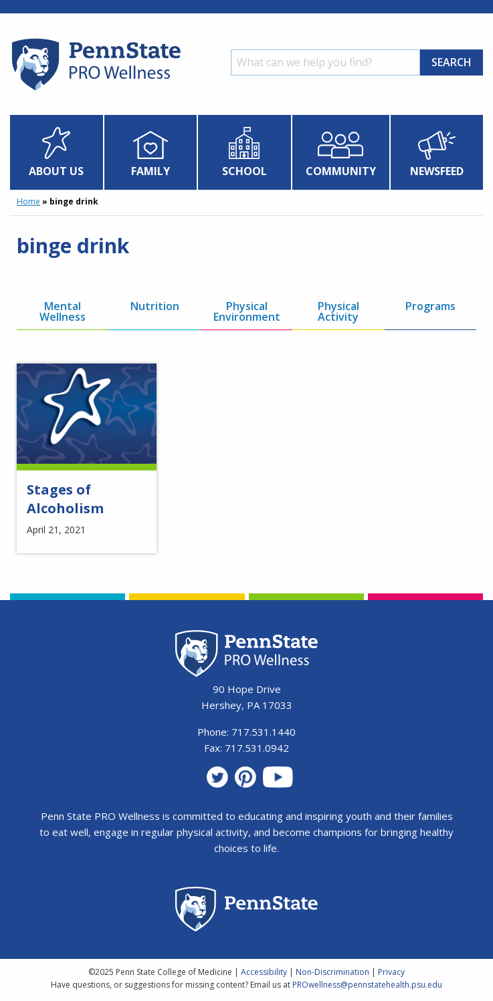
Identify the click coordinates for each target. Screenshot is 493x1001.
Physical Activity (338, 311)
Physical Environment (246, 311)
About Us (56, 171)
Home (28, 201)
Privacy (391, 972)
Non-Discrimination (332, 972)
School (244, 171)
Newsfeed (437, 171)
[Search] (325, 62)
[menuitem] (57, 152)
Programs (430, 306)
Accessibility (264, 972)
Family (150, 171)
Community (341, 171)
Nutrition (154, 306)
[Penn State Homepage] (246, 911)
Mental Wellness (62, 311)
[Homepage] (95, 90)
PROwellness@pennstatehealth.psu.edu (367, 984)
